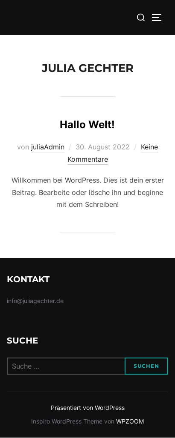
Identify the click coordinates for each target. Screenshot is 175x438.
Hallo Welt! (87, 124)
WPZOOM (130, 421)
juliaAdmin (47, 147)
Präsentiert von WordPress (88, 407)
